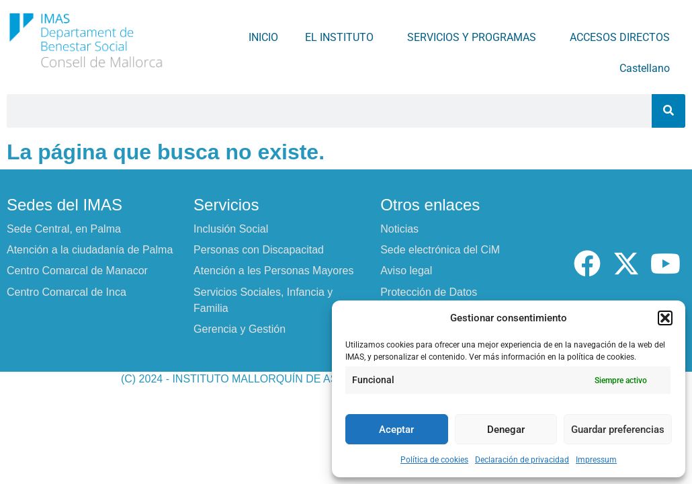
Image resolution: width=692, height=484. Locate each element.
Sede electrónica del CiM (440, 249)
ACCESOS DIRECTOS (623, 37)
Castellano (648, 68)
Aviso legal (406, 270)
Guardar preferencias (617, 430)
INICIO (263, 37)
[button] (665, 318)
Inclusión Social (230, 229)
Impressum (596, 460)
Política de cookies (434, 460)
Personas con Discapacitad (258, 249)
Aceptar (396, 430)
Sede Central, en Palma (64, 229)
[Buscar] (668, 111)
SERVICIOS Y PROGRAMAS (475, 37)
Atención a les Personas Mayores (273, 270)
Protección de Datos (428, 292)
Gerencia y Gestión (239, 329)
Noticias (399, 229)
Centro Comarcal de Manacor (77, 270)
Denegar (506, 430)
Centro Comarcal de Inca (66, 292)
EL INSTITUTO (342, 37)
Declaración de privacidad (522, 460)
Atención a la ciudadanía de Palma (90, 249)
